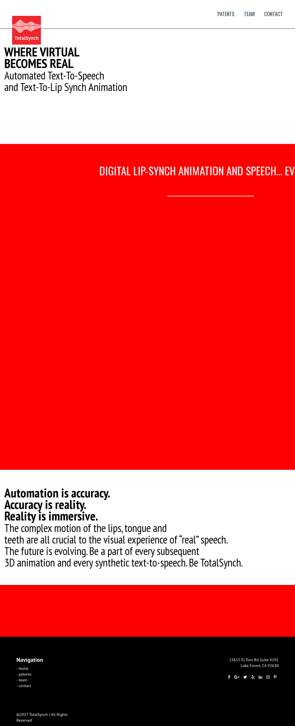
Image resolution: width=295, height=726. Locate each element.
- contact (23, 685)
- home (22, 668)
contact (273, 14)
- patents (23, 674)
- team (21, 680)
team (249, 14)
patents (226, 14)
